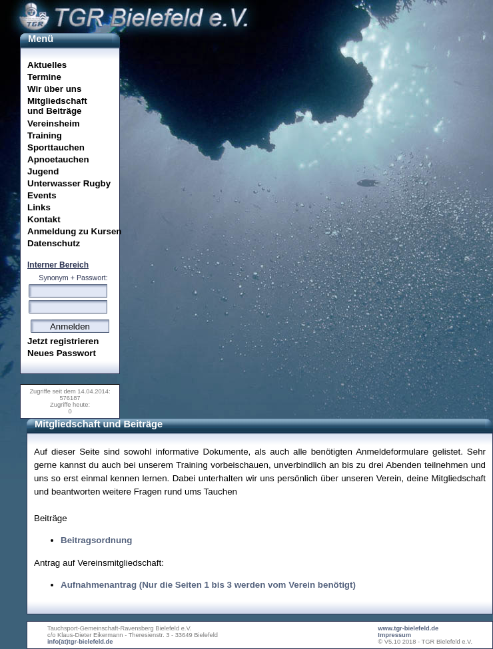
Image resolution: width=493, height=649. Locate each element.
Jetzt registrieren (63, 341)
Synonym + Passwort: (73, 278)
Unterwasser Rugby (69, 183)
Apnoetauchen (58, 159)
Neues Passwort (61, 353)
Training (44, 135)
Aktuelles (47, 65)
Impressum (394, 635)
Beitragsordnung (96, 540)
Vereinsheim (53, 123)
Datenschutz (53, 243)
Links (39, 207)
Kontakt (44, 219)
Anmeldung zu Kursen (73, 231)
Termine (44, 77)
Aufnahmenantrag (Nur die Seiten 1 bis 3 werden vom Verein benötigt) (208, 585)
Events (42, 195)
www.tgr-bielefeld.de (408, 628)
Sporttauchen (56, 147)
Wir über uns (54, 89)
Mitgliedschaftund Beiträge (57, 106)
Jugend (43, 171)
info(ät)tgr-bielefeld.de (80, 641)
